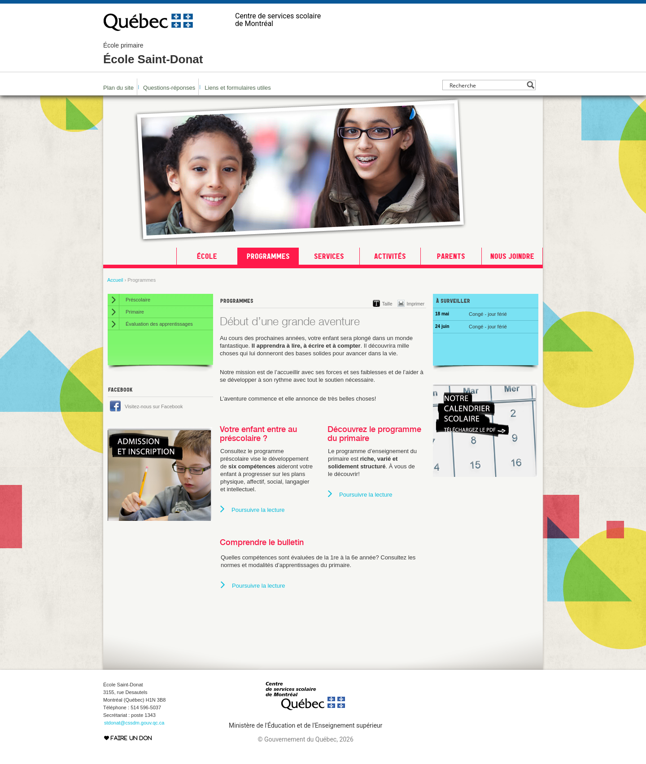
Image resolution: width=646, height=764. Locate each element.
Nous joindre (512, 256)
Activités (390, 256)
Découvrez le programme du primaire (374, 433)
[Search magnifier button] (530, 85)
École (207, 256)
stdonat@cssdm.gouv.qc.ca (134, 722)
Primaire (135, 311)
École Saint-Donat (153, 54)
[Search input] (487, 85)
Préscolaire (138, 299)
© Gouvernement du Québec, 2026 (305, 739)
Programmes (268, 256)
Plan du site (118, 87)
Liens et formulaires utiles (238, 87)
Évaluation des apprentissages (159, 324)
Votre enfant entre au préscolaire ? (258, 433)
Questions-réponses (169, 87)
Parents (451, 256)
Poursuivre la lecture (258, 509)
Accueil (115, 280)
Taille (387, 303)
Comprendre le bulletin (262, 542)
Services (329, 256)
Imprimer (415, 303)
